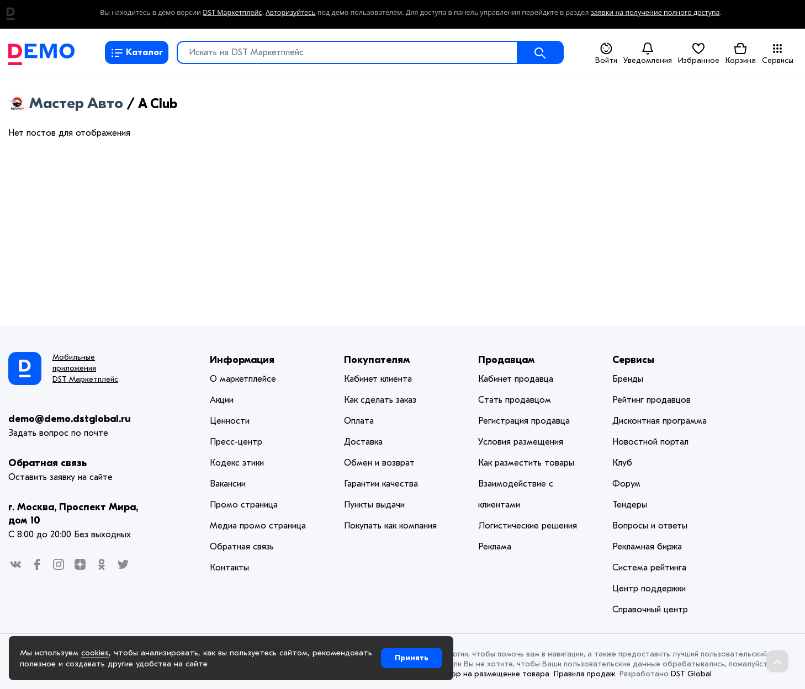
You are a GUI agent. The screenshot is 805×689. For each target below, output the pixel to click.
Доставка (363, 442)
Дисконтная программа (659, 421)
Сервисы (777, 53)
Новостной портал (650, 442)
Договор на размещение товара (488, 674)
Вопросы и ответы (649, 526)
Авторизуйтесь (291, 12)
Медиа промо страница (258, 526)
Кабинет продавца (515, 379)
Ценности (230, 421)
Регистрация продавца (524, 421)
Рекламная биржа (647, 547)
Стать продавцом (514, 400)
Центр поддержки (649, 589)
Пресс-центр (236, 442)
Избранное (698, 53)
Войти (606, 53)
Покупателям (377, 360)
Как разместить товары (526, 463)
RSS (173, 105)
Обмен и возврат (379, 463)
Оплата (359, 421)
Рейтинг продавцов (651, 400)
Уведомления (647, 53)
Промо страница (244, 505)
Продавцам (506, 360)
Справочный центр (650, 610)
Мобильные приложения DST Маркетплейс (85, 368)
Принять (411, 658)
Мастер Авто (70, 103)
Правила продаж (584, 674)
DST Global (691, 674)
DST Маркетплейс (232, 12)
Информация (242, 360)
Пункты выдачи (374, 505)
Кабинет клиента (378, 379)
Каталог (136, 52)
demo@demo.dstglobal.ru (69, 419)
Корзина (740, 53)
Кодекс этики (237, 463)
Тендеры (629, 505)
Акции (222, 400)
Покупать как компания (390, 526)
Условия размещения (520, 442)
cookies (95, 653)
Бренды (627, 379)
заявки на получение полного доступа (655, 12)
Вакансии (228, 484)
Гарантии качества (381, 484)
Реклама (494, 547)
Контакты (229, 568)
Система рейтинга (649, 568)
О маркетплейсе (243, 379)
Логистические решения (527, 526)
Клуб (622, 463)
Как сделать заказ (380, 400)
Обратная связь (47, 463)
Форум (626, 484)
